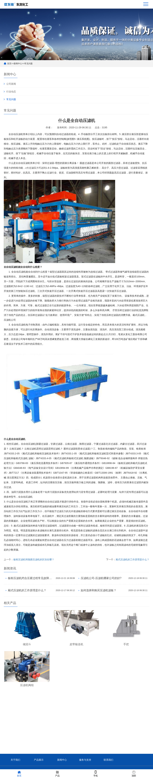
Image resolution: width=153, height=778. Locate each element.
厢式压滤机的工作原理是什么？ (132, 559)
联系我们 (108, 759)
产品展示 (39, 759)
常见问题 (28, 63)
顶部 (134, 773)
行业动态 (11, 91)
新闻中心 (18, 63)
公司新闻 (11, 83)
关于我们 (15, 759)
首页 (9, 63)
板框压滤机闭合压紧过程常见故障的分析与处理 (31, 578)
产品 (57, 773)
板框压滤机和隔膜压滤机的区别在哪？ (33, 559)
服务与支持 (85, 759)
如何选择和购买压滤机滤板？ (98, 590)
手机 (95, 773)
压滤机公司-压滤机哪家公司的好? (101, 578)
